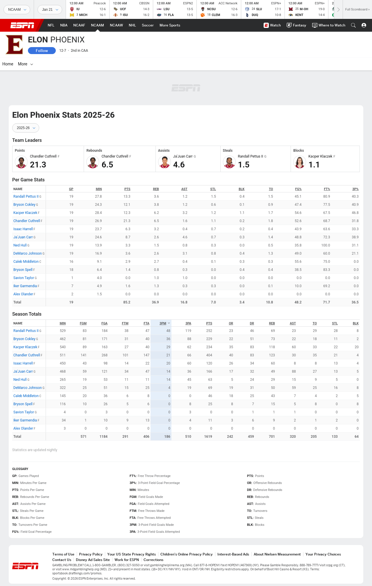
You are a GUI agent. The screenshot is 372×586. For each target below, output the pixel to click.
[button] (353, 25)
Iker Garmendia (25, 286)
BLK (241, 189)
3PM (165, 323)
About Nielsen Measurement (277, 554)
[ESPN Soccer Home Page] (148, 25)
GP (71, 189)
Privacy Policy (91, 554)
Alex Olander (23, 294)
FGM (83, 323)
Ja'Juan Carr (23, 237)
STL (213, 189)
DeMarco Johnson (27, 253)
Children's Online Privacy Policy (186, 554)
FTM (125, 323)
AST (184, 189)
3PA (188, 323)
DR (252, 323)
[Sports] (17, 9)
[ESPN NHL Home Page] (132, 25)
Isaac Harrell (23, 229)
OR (231, 323)
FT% (327, 189)
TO (271, 189)
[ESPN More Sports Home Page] (170, 25)
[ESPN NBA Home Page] (63, 25)
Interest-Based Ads (233, 554)
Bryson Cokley (24, 205)
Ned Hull (20, 245)
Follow (42, 50)
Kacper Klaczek (25, 213)
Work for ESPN (127, 560)
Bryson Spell (23, 270)
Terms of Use (63, 554)
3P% (356, 189)
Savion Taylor (23, 278)
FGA (104, 323)
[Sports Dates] (50, 9)
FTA (146, 323)
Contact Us (61, 560)
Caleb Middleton (26, 262)
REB (156, 189)
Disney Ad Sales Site (93, 560)
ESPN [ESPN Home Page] (22, 25)
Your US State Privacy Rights (131, 554)
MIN (99, 189)
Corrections (153, 560)
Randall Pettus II (26, 196)
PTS (127, 189)
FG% (298, 189)
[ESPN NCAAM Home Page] (97, 25)
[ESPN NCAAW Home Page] (116, 25)
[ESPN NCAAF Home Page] (79, 25)
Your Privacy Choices (323, 554)
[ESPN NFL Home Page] (51, 25)
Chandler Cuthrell (26, 221)
